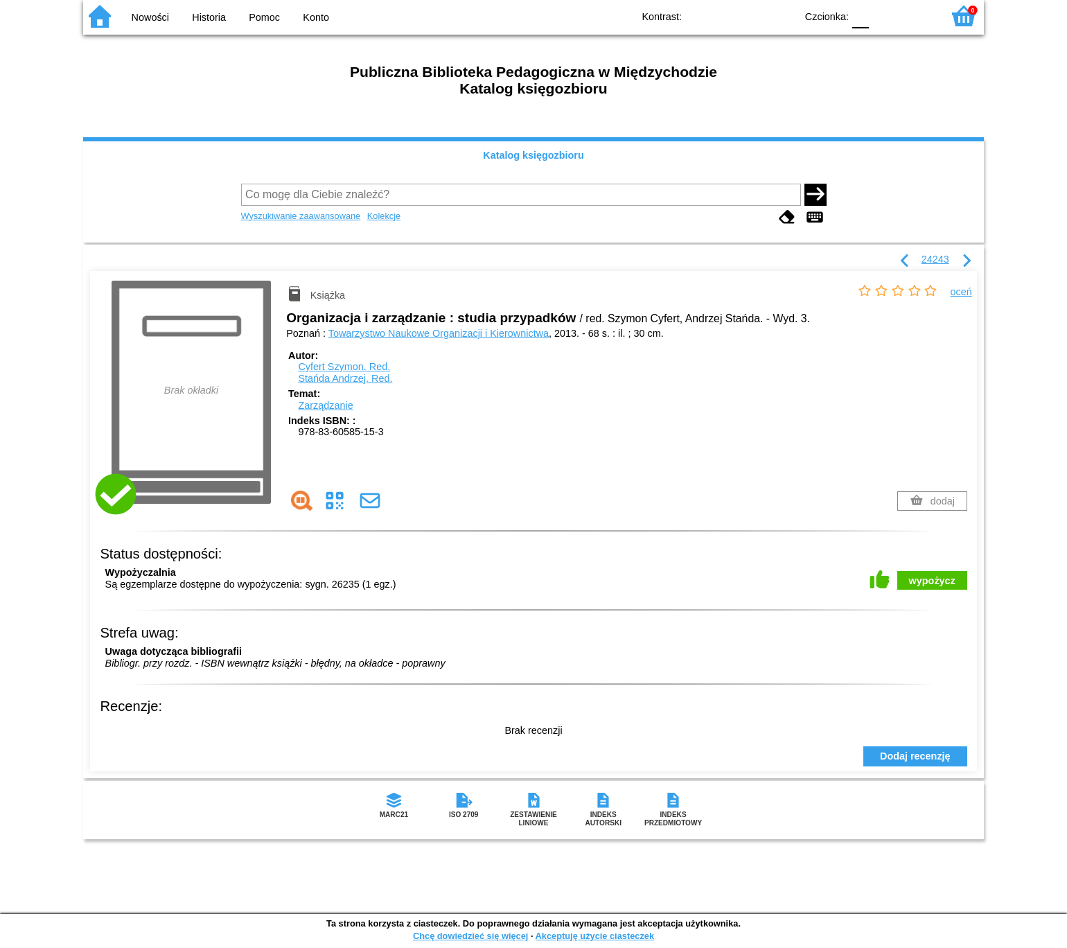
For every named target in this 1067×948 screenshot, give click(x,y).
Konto (316, 17)
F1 (884, 15)
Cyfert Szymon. (344, 366)
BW (725, 15)
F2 (916, 15)
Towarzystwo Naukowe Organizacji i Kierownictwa (438, 333)
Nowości (150, 17)
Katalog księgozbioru (533, 155)
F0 (860, 15)
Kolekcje (383, 216)
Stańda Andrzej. (345, 378)
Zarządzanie (325, 405)
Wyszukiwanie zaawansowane (301, 216)
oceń (961, 291)
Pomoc (264, 17)
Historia (209, 17)
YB (753, 15)
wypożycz (932, 580)
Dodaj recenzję (915, 756)
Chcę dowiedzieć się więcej (470, 936)
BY (781, 15)
